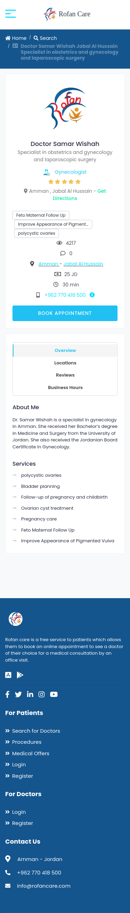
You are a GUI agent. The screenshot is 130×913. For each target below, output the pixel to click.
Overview (65, 350)
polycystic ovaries (36, 233)
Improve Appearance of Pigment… (53, 224)
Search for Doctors (36, 730)
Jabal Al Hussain (83, 263)
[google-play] (20, 675)
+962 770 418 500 (70, 295)
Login (19, 764)
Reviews (65, 375)
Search (45, 38)
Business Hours (65, 387)
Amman (48, 263)
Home (16, 38)
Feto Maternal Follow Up (41, 215)
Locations (65, 363)
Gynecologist (71, 172)
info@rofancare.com (43, 885)
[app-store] (8, 675)
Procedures (27, 742)
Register (22, 776)
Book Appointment (65, 313)
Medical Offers (30, 753)
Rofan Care (66, 14)
